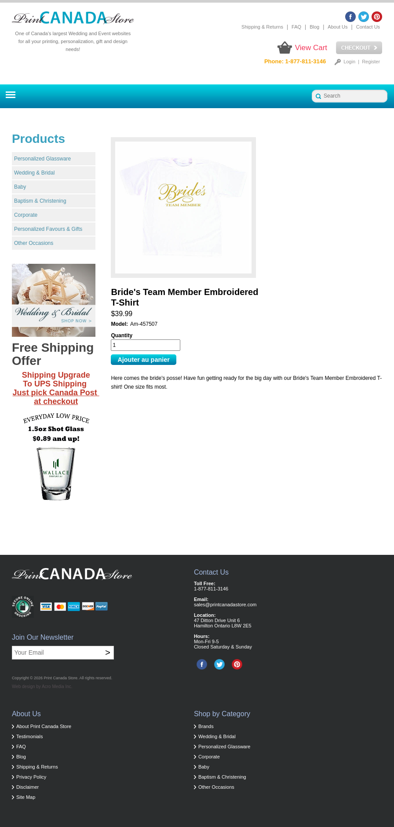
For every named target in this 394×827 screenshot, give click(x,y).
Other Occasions (33, 243)
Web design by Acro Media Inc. (42, 686)
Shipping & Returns (262, 26)
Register (371, 61)
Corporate (25, 215)
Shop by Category (222, 714)
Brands (206, 726)
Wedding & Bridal (34, 173)
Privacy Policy (31, 777)
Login (349, 61)
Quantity (121, 335)
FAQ (296, 26)
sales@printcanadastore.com (225, 604)
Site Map (25, 797)
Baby (20, 187)
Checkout (359, 48)
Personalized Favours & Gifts (48, 229)
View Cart (311, 48)
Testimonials (29, 736)
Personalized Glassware (42, 159)
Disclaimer (27, 787)
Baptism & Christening (40, 201)
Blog (314, 26)
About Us (337, 26)
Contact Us (368, 26)
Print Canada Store (61, 678)
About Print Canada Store (43, 726)
